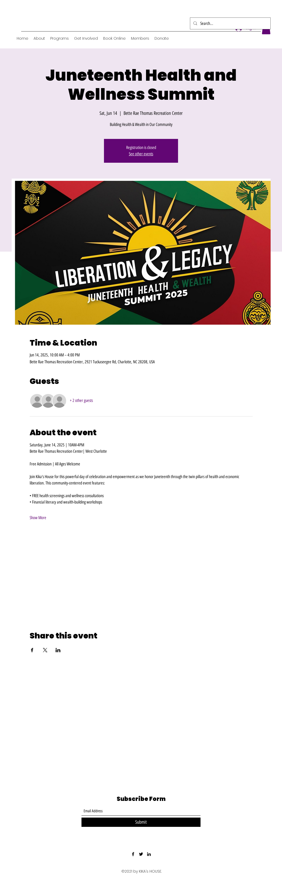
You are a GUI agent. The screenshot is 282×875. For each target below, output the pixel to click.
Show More (38, 517)
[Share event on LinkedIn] (58, 650)
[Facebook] (133, 854)
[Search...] (229, 23)
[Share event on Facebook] (32, 650)
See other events (141, 153)
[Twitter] (141, 854)
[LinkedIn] (149, 854)
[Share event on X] (45, 650)
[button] (59, 38)
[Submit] (141, 822)
